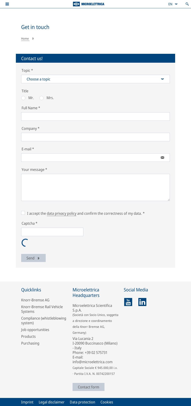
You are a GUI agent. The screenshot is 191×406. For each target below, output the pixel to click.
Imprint (27, 402)
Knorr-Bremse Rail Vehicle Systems (42, 309)
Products (28, 336)
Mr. (27, 97)
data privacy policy (61, 213)
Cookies (106, 402)
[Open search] (187, 4)
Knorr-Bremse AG (35, 299)
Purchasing (30, 343)
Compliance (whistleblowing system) (43, 320)
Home (25, 38)
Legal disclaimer (52, 402)
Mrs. (46, 97)
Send (33, 258)
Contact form (88, 386)
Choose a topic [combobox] (95, 79)
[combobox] (173, 4)
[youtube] (128, 302)
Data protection (82, 402)
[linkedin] (142, 302)
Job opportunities (35, 329)
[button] (7, 4)
